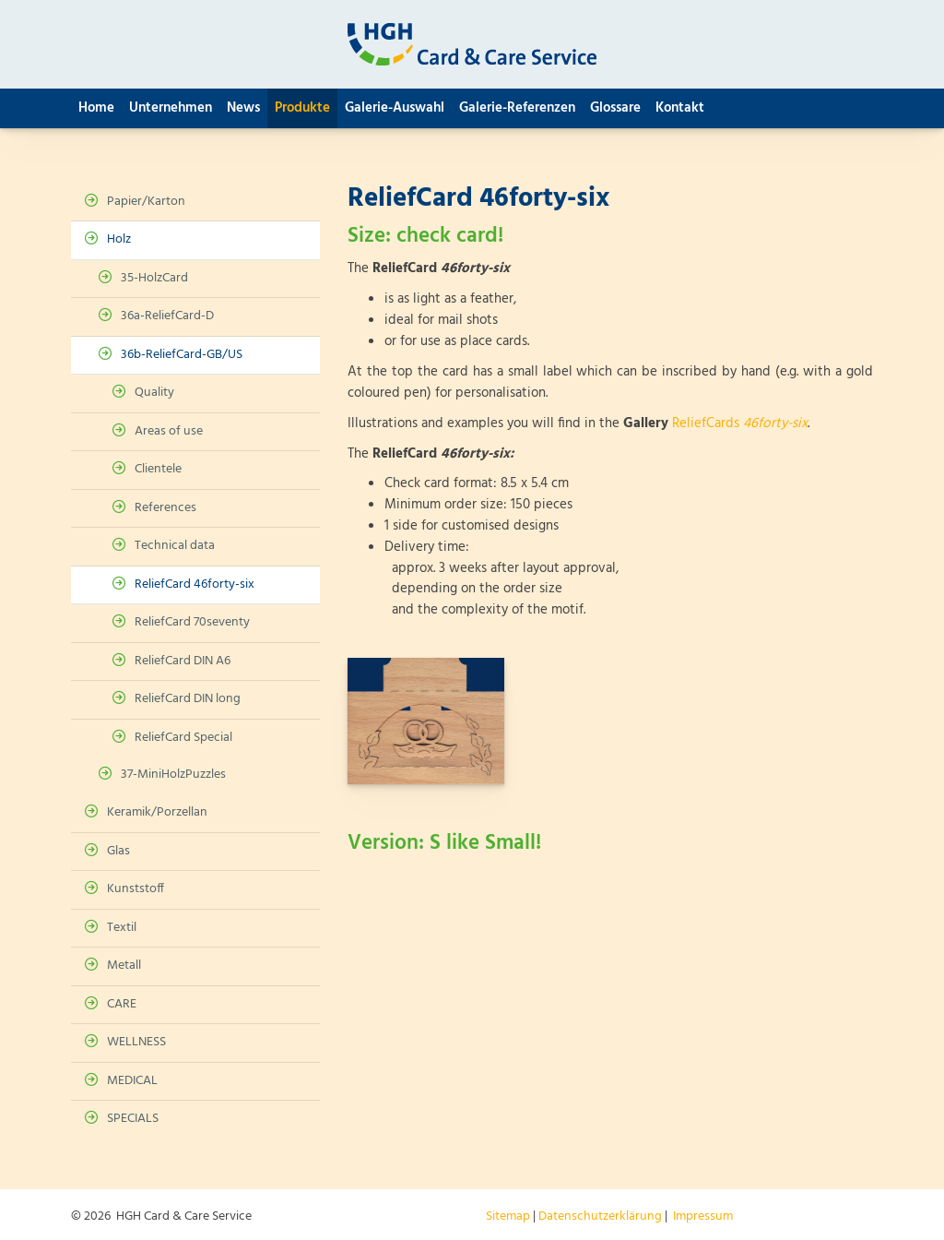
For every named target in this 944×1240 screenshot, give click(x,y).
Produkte (302, 108)
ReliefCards (740, 423)
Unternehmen (170, 108)
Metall (124, 965)
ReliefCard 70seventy (192, 622)
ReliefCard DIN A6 (182, 661)
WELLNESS (136, 1042)
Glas (118, 851)
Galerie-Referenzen (517, 108)
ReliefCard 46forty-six (194, 584)
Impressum (703, 1216)
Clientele (158, 469)
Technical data (175, 545)
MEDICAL (132, 1081)
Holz (119, 239)
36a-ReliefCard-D (167, 316)
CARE (121, 1004)
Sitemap (508, 1216)
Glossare (615, 108)
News (243, 108)
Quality (154, 392)
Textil (121, 927)
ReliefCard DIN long (188, 699)
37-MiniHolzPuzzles (173, 774)
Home (96, 108)
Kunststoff (135, 889)
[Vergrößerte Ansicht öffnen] (426, 721)
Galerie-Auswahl (394, 108)
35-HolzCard (154, 278)
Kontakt (679, 108)
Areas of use (169, 431)
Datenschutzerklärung (600, 1216)
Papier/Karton (146, 201)
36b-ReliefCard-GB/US (181, 354)
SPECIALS (133, 1118)
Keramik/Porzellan (157, 812)
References (165, 508)
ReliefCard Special (183, 737)
